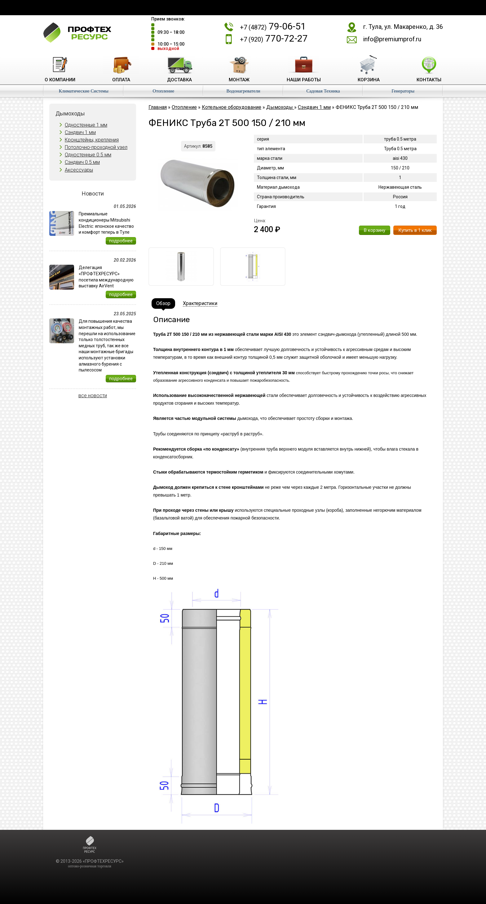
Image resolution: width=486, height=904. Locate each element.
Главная (157, 107)
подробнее (121, 241)
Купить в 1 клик (415, 230)
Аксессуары (79, 170)
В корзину (374, 230)
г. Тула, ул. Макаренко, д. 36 (403, 26)
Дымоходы (280, 107)
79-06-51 (273, 26)
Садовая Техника (323, 90)
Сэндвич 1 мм (80, 132)
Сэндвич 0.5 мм (82, 162)
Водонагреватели (243, 90)
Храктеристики (200, 303)
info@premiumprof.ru (392, 39)
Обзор (163, 303)
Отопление (164, 90)
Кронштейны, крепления (92, 140)
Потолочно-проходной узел (96, 147)
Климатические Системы (83, 90)
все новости (92, 395)
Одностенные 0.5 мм (88, 155)
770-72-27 (274, 38)
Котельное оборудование (231, 107)
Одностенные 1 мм (86, 125)
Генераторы (402, 90)
